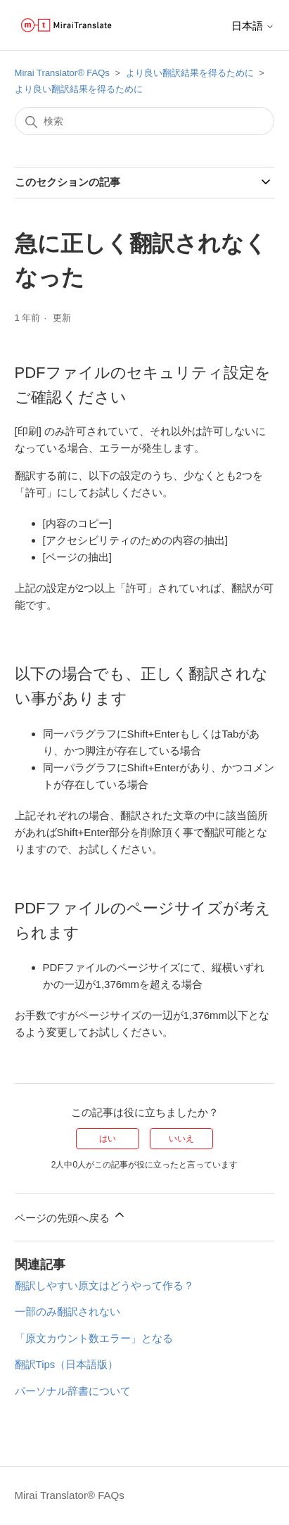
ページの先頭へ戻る (71, 1216)
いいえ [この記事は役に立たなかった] (181, 1139)
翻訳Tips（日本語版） (67, 1364)
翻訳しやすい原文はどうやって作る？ (104, 1285)
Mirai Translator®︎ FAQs (62, 73)
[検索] (145, 121)
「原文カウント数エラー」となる (94, 1338)
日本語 (252, 26)
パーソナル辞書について (73, 1391)
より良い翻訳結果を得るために (190, 73)
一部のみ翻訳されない (67, 1311)
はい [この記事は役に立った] (107, 1139)
